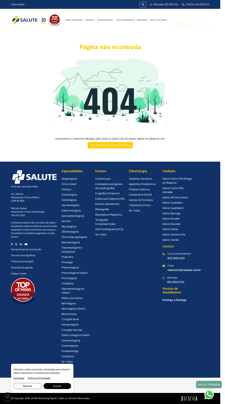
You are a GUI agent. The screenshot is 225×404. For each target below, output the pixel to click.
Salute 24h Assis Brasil (175, 197)
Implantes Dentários (140, 178)
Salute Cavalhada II (173, 208)
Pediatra (66, 189)
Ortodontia (68, 356)
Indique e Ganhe (19, 273)
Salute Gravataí (171, 218)
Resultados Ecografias (22, 267)
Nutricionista (69, 314)
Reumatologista (71, 242)
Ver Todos (67, 361)
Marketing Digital (47, 398)
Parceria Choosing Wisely (23, 255)
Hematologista (70, 324)
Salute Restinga (171, 213)
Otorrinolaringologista (74, 237)
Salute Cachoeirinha (173, 234)
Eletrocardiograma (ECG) (109, 229)
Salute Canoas (170, 229)
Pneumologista (70, 267)
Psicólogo (67, 262)
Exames (90, 20)
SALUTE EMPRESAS (125, 20)
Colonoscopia (103, 178)
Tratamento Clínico (140, 205)
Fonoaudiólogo (70, 351)
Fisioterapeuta (70, 345)
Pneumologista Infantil (75, 272)
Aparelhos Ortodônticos (142, 184)
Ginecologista (69, 194)
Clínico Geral (69, 184)
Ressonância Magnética (108, 214)
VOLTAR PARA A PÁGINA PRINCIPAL (110, 145)
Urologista (67, 283)
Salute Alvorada (171, 223)
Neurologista (69, 226)
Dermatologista (70, 205)
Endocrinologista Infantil (76, 335)
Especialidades (74, 20)
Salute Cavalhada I (172, 202)
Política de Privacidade (39, 378)
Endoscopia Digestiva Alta (110, 198)
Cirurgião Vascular (72, 329)
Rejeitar (27, 386)
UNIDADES (142, 20)
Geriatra (66, 221)
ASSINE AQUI (180, 20)
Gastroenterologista (73, 215)
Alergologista (69, 178)
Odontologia (105, 20)
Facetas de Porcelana (141, 200)
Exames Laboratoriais (107, 203)
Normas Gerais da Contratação (26, 249)
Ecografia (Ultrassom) (107, 193)
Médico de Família (72, 298)
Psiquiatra (67, 256)
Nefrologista (69, 303)
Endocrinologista (71, 210)
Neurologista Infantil (73, 308)
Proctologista (69, 278)
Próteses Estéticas (139, 189)
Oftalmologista (70, 231)
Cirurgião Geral (70, 319)
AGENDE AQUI (200, 20)
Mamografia (102, 209)
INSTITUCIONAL (158, 20)
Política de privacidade (22, 261)
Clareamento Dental (140, 194)
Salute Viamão (170, 239)
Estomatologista (71, 340)
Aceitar (57, 386)
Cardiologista (69, 200)
